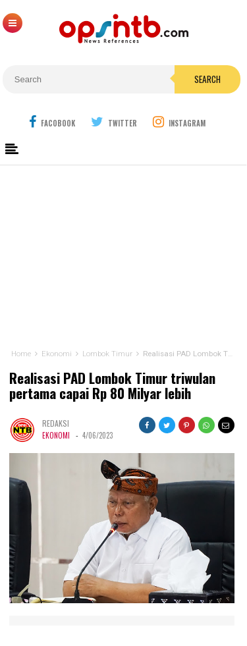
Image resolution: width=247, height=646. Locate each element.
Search (207, 79)
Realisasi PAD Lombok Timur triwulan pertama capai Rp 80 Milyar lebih (112, 386)
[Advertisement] (123, 254)
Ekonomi (56, 435)
